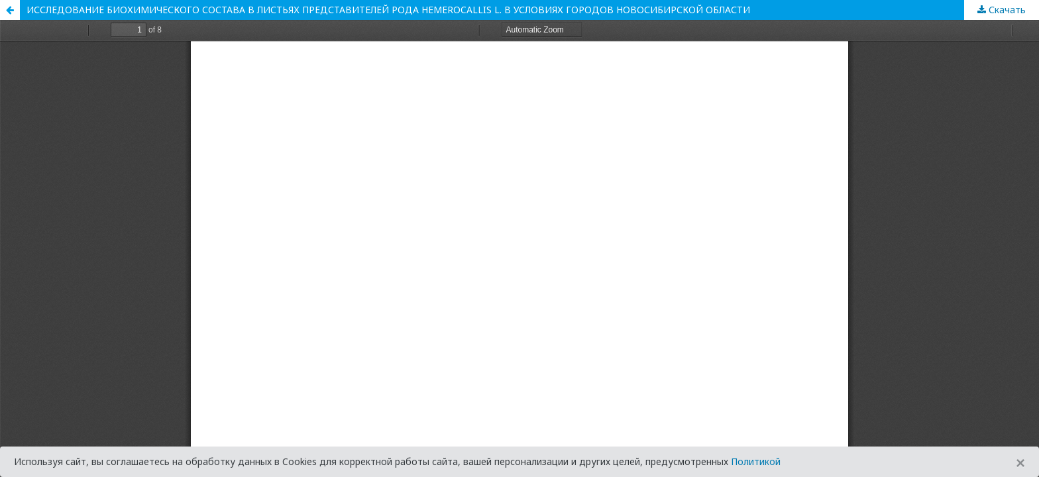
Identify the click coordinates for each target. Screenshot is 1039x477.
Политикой (756, 461)
